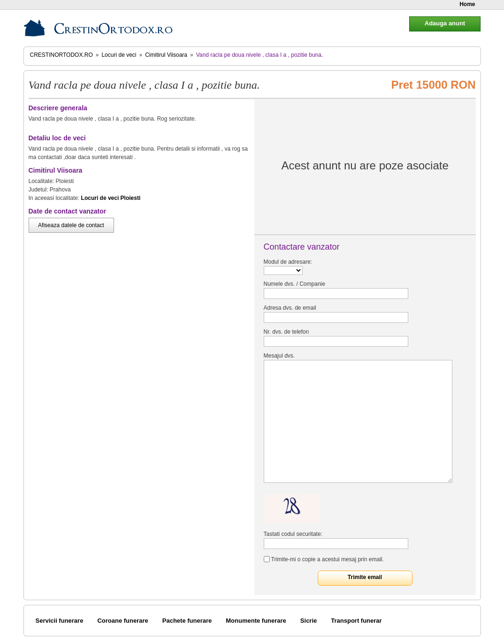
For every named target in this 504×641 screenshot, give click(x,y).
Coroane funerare (122, 620)
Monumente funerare (256, 620)
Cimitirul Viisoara (166, 55)
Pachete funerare (187, 620)
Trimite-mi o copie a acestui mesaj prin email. (327, 559)
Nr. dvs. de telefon (286, 331)
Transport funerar (356, 620)
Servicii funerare (60, 620)
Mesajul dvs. (279, 355)
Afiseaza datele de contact (71, 225)
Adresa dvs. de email (290, 308)
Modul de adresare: (288, 262)
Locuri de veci (118, 55)
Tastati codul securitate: (293, 534)
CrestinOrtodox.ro (61, 55)
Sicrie (308, 620)
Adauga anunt (445, 23)
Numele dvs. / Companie (294, 284)
